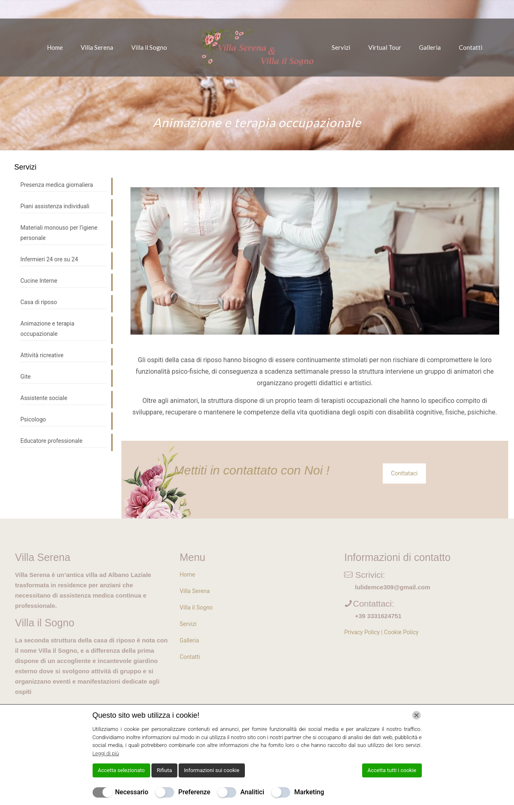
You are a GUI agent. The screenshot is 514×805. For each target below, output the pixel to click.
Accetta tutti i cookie (391, 770)
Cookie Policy (401, 632)
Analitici (252, 792)
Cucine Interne (39, 280)
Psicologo (33, 419)
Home (187, 574)
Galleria (189, 640)
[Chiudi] (416, 715)
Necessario (132, 792)
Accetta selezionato (121, 770)
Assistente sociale (44, 398)
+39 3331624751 (378, 615)
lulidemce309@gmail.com (392, 587)
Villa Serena (194, 591)
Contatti (189, 657)
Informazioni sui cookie (212, 770)
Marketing (309, 792)
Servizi (187, 624)
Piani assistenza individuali (55, 206)
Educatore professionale (52, 440)
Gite (26, 376)
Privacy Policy (361, 632)
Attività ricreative (42, 355)
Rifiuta (164, 770)
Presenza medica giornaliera (57, 184)
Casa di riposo (39, 302)
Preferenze (194, 792)
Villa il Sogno (195, 607)
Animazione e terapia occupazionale (47, 328)
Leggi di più (106, 753)
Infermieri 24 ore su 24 (49, 259)
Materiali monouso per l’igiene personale (59, 232)
